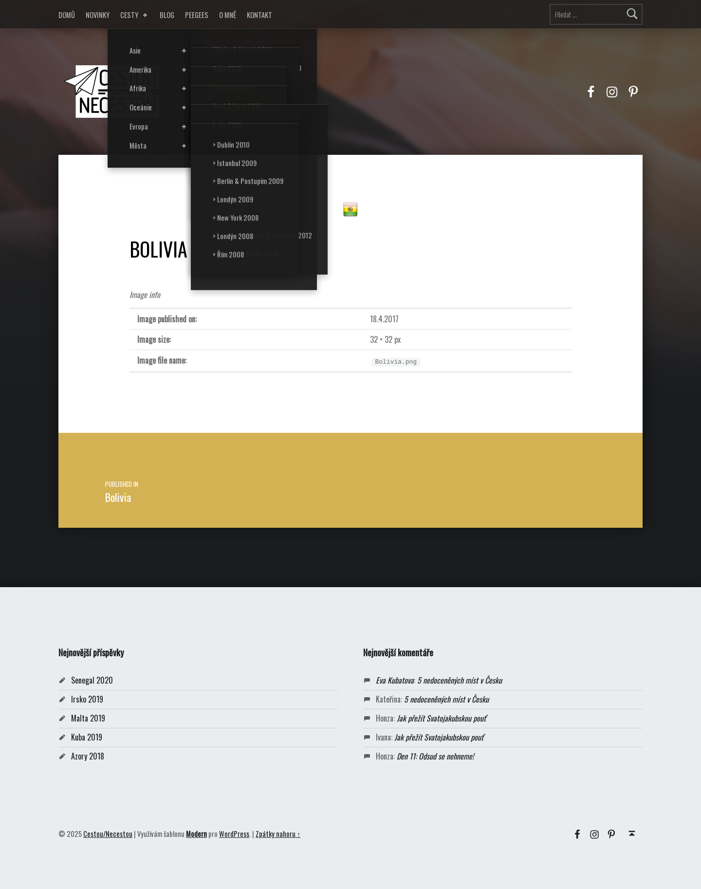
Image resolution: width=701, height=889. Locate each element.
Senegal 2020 (92, 680)
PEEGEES (196, 15)
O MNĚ (227, 15)
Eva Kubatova (395, 680)
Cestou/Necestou (107, 834)
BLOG (167, 15)
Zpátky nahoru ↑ (278, 834)
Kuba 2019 (86, 737)
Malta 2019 (88, 718)
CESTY (134, 15)
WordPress (234, 834)
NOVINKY (98, 15)
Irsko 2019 (87, 699)
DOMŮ (66, 15)
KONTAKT (259, 15)
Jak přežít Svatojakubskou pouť (441, 718)
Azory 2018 (87, 756)
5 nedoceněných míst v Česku (459, 680)
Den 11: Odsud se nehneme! (435, 756)
